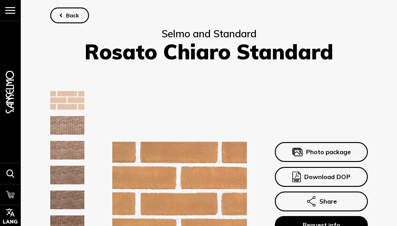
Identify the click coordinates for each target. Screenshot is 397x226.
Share (321, 201)
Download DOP (321, 177)
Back (72, 15)
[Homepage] (10, 92)
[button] (10, 173)
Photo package (321, 152)
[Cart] (10, 194)
